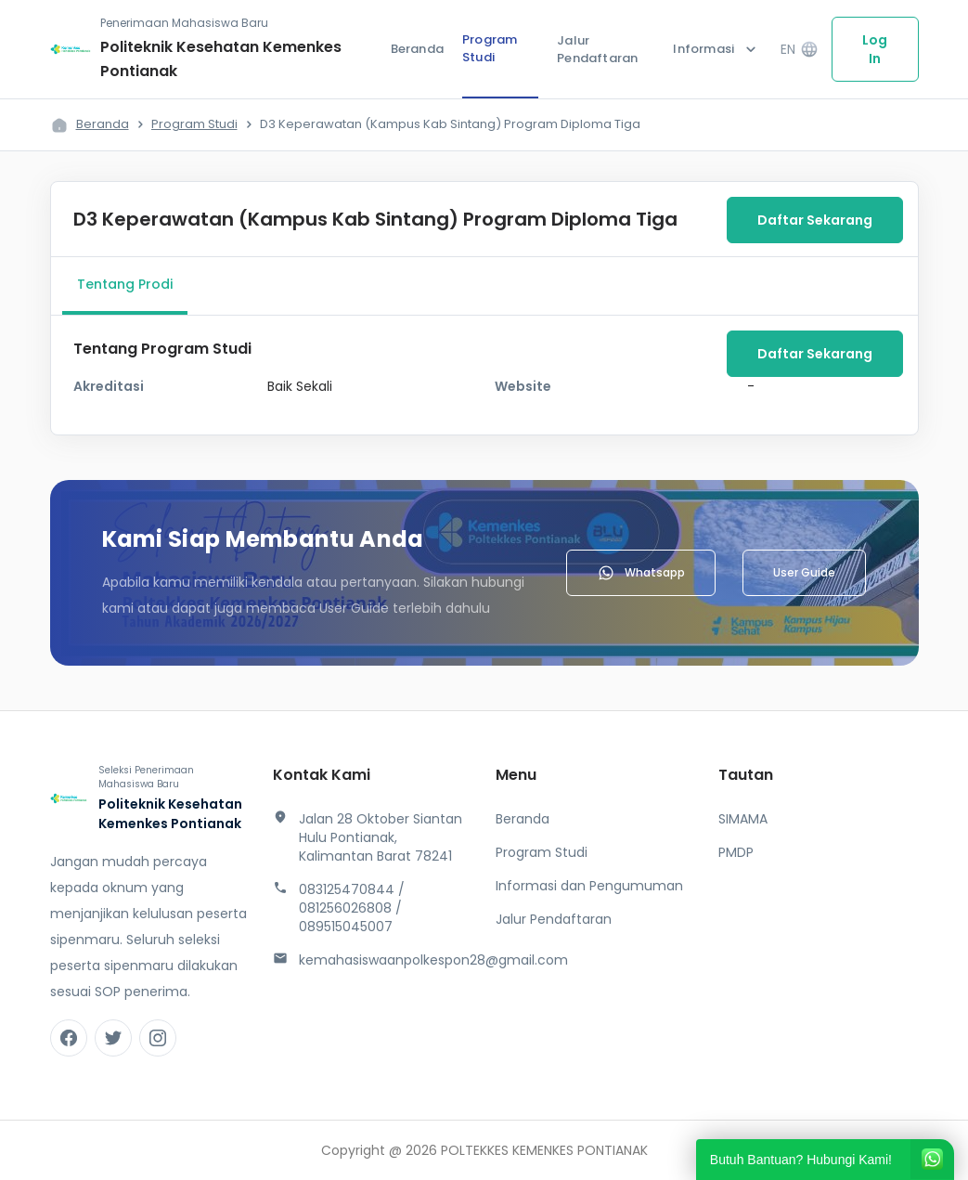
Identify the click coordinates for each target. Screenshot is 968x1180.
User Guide (804, 572)
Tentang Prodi (125, 284)
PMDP (736, 852)
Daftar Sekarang (814, 220)
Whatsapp (641, 573)
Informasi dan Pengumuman (589, 885)
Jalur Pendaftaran (597, 50)
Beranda (417, 49)
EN (799, 49)
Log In (874, 49)
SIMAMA (743, 819)
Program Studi (489, 49)
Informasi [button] (716, 49)
